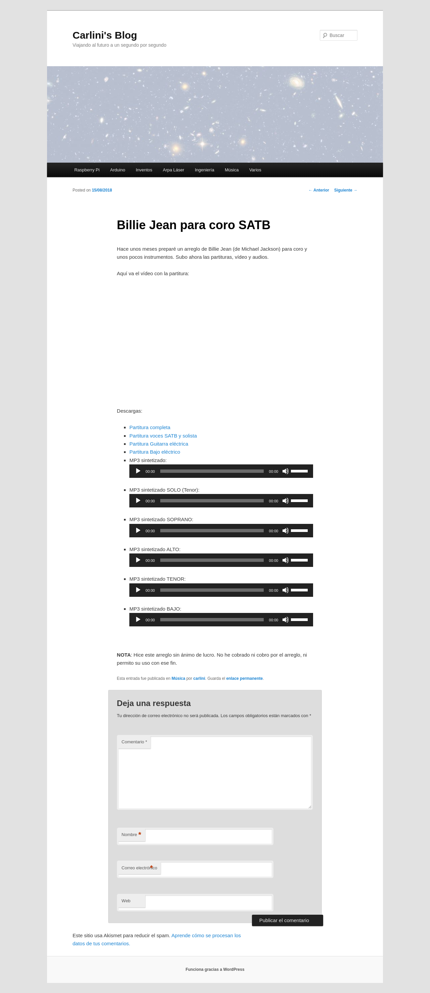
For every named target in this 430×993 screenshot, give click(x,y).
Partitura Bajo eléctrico (154, 452)
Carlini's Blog (105, 35)
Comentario (134, 741)
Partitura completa (149, 427)
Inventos (144, 169)
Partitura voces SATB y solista (163, 436)
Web (126, 900)
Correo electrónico (139, 868)
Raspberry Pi (86, 169)
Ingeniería (204, 169)
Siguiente (345, 190)
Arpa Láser (173, 169)
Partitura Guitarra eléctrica (158, 444)
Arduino (117, 169)
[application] (221, 471)
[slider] (212, 471)
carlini (199, 678)
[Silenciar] (285, 471)
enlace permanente (244, 678)
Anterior (318, 190)
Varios (255, 169)
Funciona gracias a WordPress (214, 969)
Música (232, 169)
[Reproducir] (138, 471)
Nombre (131, 835)
